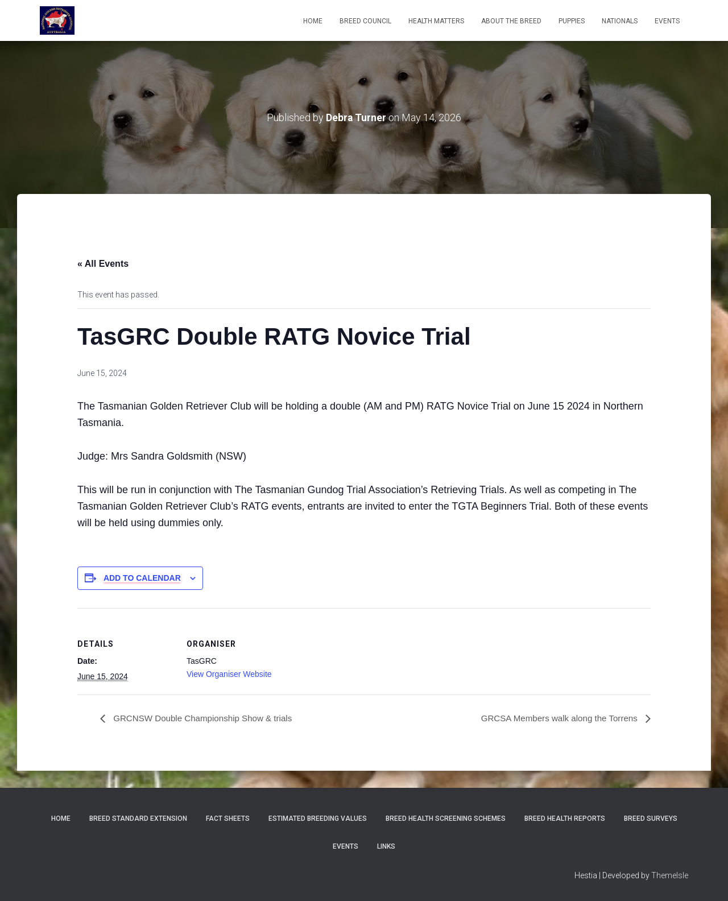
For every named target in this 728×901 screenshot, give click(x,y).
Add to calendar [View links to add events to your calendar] (142, 577)
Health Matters (436, 21)
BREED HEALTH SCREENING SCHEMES (446, 819)
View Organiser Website (229, 674)
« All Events (103, 263)
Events (345, 846)
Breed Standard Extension (138, 819)
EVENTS (667, 21)
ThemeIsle (669, 875)
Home (312, 21)
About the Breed (511, 21)
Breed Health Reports (564, 819)
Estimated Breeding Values (317, 819)
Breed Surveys (650, 819)
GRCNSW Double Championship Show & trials (207, 718)
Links (386, 846)
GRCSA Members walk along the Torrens (555, 718)
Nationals (620, 21)
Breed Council (365, 21)
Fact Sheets (228, 819)
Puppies (572, 21)
